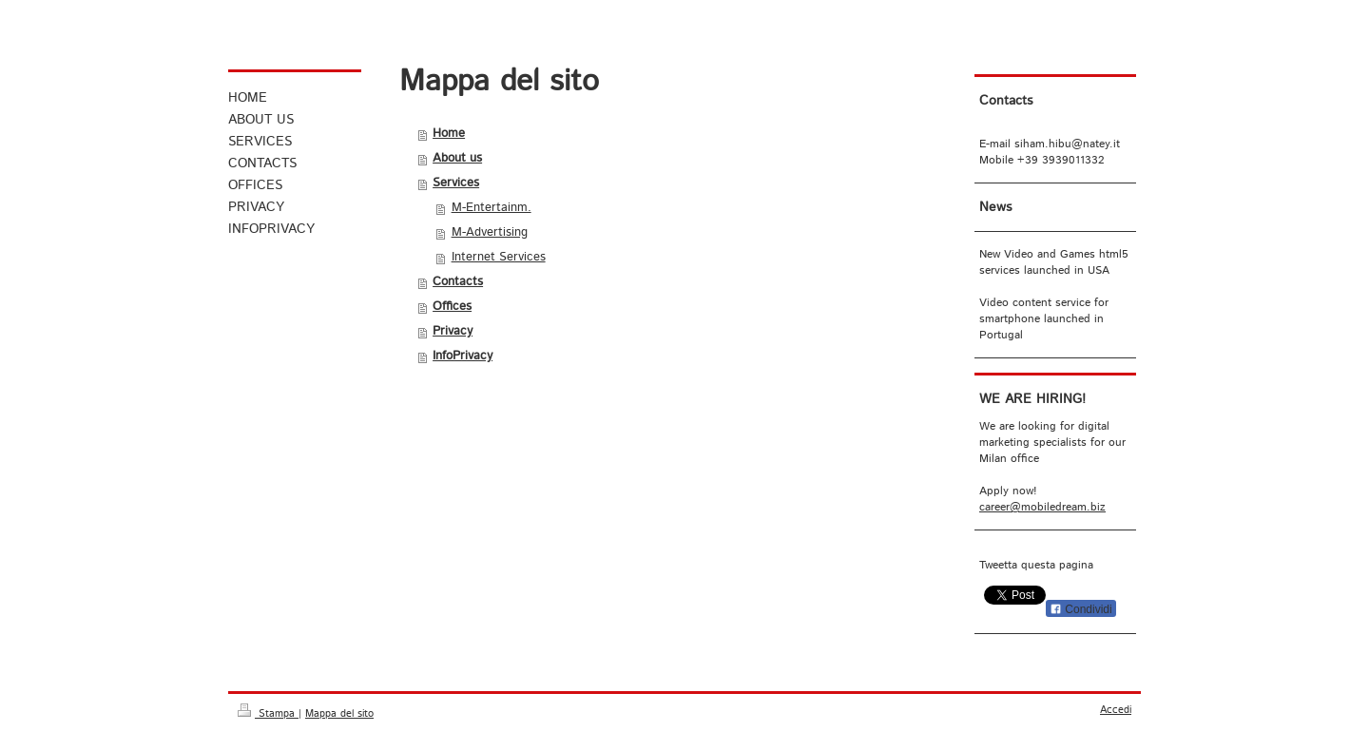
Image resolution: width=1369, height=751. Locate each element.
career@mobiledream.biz (1042, 507)
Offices (452, 307)
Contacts (458, 282)
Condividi (1081, 609)
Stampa (268, 714)
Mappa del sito (339, 714)
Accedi (1115, 710)
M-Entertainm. (491, 208)
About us (457, 158)
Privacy (452, 331)
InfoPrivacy (462, 356)
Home (449, 134)
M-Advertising (490, 232)
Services (456, 183)
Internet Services (499, 257)
